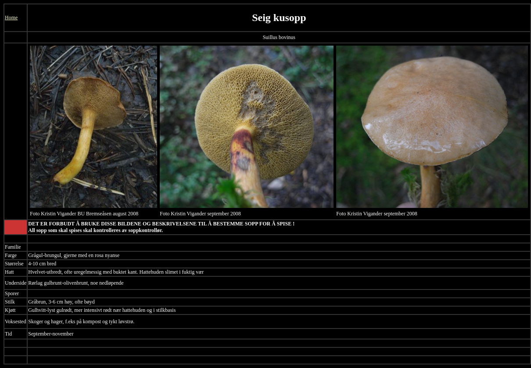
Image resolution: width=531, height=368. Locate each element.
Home (11, 17)
